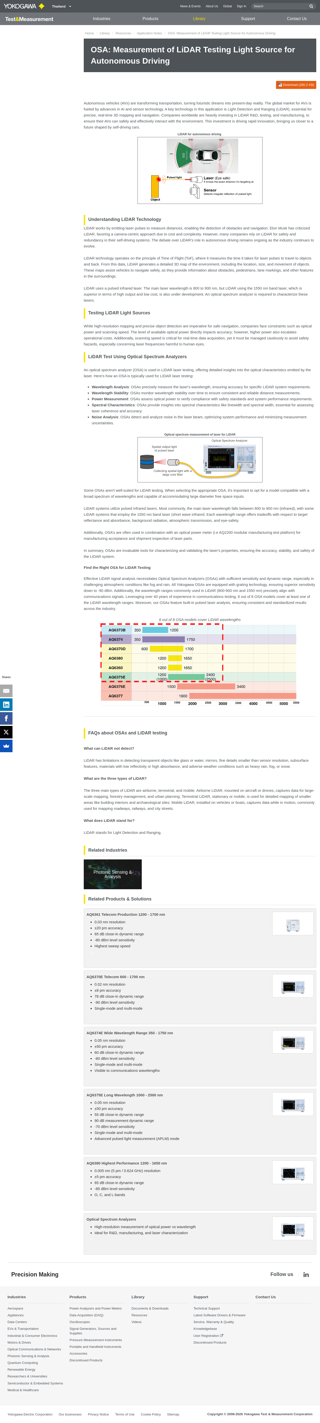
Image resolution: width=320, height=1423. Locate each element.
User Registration (206, 1336)
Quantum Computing (23, 1363)
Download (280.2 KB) (296, 85)
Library (199, 19)
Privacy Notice (98, 1414)
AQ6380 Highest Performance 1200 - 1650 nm (126, 1163)
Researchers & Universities (27, 1376)
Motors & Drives (19, 1342)
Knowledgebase (205, 1329)
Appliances (16, 1315)
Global (227, 6)
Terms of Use (125, 1414)
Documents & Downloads (150, 1308)
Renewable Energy (21, 1369)
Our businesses (70, 1414)
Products (150, 19)
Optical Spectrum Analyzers (111, 1219)
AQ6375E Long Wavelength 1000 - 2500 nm (124, 1095)
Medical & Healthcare (23, 1390)
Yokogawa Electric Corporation (30, 1414)
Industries (101, 19)
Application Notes (149, 33)
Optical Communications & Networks (34, 1349)
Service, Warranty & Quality (214, 1322)
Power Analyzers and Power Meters (96, 1308)
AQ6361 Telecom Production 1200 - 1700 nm (125, 914)
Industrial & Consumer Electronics (32, 1336)
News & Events (190, 6)
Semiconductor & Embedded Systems (35, 1383)
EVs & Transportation (23, 1329)
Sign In (241, 6)
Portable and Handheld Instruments (95, 1347)
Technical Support (207, 1308)
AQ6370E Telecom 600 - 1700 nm (115, 977)
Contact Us (297, 19)
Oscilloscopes (80, 1322)
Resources (123, 33)
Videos (137, 1322)
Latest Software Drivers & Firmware (220, 1315)
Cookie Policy (151, 1414)
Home (89, 33)
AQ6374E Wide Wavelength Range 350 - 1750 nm (129, 1033)
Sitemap (173, 1414)
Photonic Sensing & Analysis (28, 1356)
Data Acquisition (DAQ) (87, 1315)
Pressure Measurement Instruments (96, 1340)
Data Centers (17, 1322)
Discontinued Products (86, 1360)
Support (248, 19)
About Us (212, 6)
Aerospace (15, 1308)
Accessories (78, 1353)
